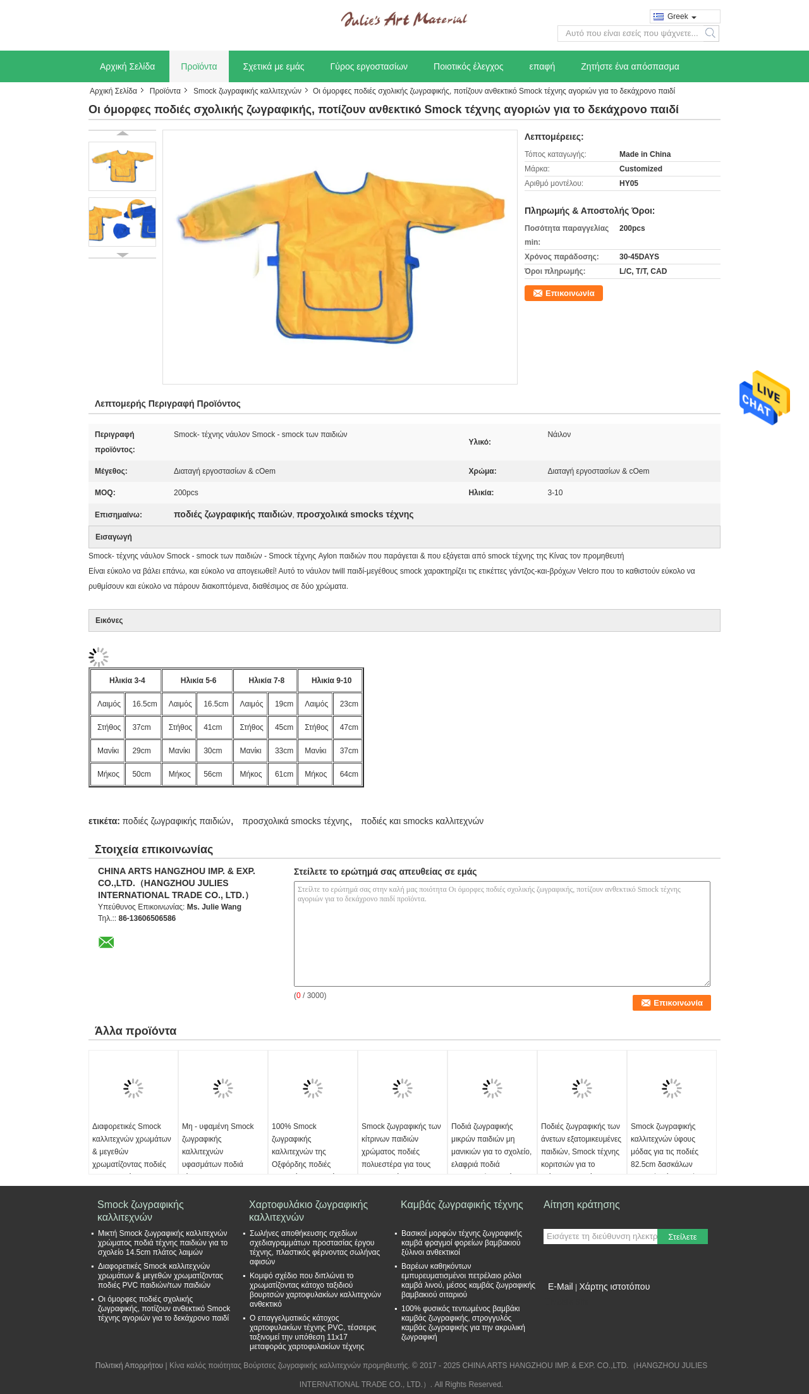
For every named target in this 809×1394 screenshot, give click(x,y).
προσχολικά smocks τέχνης (295, 821)
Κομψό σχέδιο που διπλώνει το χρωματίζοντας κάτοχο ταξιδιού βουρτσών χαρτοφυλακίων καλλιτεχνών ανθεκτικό (315, 1290)
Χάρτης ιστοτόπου (614, 1286)
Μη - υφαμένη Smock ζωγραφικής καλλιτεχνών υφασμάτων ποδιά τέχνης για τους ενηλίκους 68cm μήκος (219, 1158)
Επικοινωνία (570, 293)
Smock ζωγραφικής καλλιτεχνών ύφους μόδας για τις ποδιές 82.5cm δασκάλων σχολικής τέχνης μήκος (669, 1151)
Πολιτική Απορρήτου (129, 1365)
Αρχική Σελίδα (127, 66)
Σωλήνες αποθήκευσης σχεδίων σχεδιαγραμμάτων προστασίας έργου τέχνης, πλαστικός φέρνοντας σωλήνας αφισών (315, 1247)
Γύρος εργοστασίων (369, 66)
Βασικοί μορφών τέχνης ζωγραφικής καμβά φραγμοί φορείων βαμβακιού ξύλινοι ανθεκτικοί (461, 1243)
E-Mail (560, 1286)
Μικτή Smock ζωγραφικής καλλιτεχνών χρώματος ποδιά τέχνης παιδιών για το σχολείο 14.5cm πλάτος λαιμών (163, 1243)
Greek (681, 16)
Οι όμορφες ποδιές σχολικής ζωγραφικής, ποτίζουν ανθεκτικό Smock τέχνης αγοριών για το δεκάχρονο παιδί (164, 1309)
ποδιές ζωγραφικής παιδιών (176, 821)
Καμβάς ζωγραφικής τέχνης (462, 1204)
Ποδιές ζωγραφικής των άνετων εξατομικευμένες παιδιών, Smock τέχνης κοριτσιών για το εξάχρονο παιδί (581, 1151)
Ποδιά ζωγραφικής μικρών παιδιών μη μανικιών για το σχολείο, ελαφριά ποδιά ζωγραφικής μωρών (491, 1151)
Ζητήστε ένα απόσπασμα (630, 66)
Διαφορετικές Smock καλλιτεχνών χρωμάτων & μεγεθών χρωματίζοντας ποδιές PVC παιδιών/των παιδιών (131, 1158)
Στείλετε (682, 1237)
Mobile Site (566, 1302)
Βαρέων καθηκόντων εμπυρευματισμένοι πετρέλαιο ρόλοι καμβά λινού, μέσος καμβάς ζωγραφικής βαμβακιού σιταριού (468, 1280)
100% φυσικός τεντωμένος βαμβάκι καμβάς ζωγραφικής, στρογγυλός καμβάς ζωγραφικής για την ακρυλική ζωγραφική (463, 1323)
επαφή (543, 66)
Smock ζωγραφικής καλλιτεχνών (247, 91)
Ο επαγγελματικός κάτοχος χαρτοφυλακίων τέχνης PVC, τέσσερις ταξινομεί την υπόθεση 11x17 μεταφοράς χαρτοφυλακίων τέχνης (313, 1332)
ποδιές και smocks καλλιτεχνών (422, 821)
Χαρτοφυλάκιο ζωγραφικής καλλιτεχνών (308, 1211)
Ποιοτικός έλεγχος (468, 66)
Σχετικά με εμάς (274, 66)
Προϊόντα (199, 66)
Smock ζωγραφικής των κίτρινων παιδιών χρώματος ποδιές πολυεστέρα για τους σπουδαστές (401, 1151)
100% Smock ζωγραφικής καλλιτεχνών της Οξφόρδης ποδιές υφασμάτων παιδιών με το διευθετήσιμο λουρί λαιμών (311, 1164)
